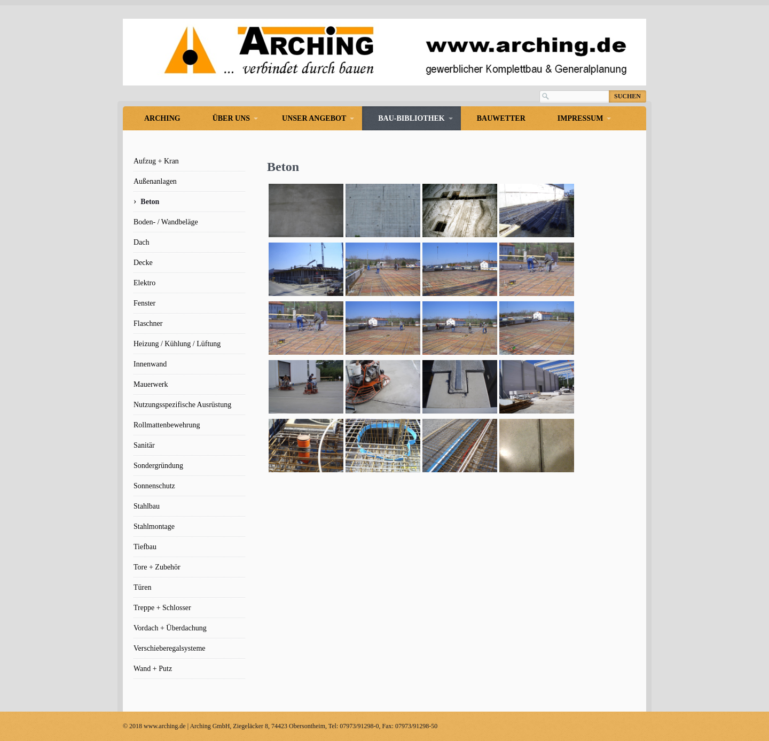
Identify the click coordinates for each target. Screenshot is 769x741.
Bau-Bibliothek (411, 118)
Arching (162, 118)
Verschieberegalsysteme (170, 648)
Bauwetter (501, 118)
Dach (142, 242)
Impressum (580, 118)
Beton (149, 202)
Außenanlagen (155, 181)
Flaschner (148, 323)
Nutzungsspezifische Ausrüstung (182, 405)
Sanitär (144, 445)
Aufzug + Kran (156, 161)
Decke (143, 263)
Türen (142, 587)
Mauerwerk (151, 384)
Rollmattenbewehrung (167, 425)
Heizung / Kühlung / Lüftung (177, 344)
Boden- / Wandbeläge (166, 222)
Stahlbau (147, 506)
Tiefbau (145, 547)
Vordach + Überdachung (170, 628)
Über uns (231, 118)
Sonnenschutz (154, 486)
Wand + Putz (153, 669)
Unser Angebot (314, 118)
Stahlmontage (154, 526)
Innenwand (150, 364)
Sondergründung (158, 466)
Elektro (144, 283)
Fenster (144, 303)
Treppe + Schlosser (162, 608)
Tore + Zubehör (157, 567)
